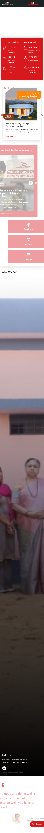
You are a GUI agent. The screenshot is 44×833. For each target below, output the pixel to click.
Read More (29, 183)
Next (42, 115)
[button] (5, 772)
